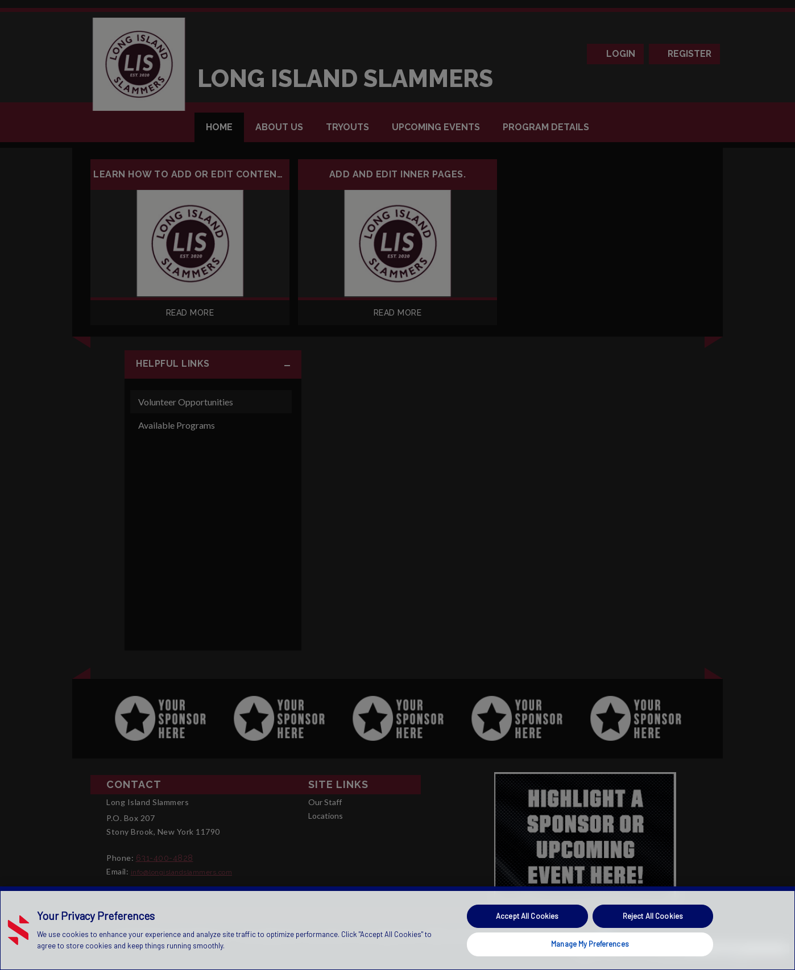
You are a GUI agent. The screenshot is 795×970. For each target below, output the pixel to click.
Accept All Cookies (527, 916)
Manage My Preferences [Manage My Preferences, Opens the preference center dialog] (590, 943)
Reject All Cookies (653, 916)
